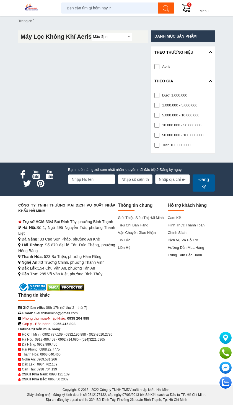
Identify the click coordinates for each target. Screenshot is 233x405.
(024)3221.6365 (93, 339)
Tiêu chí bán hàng (133, 225)
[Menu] (203, 8)
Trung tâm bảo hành (185, 255)
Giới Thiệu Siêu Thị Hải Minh (141, 218)
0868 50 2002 (58, 379)
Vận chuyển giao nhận (137, 233)
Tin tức (124, 240)
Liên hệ (124, 247)
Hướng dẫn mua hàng (186, 247)
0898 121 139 (59, 374)
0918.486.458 (45, 339)
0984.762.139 (47, 364)
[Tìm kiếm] (166, 8)
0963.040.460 (50, 354)
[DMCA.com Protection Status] (65, 287)
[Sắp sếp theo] (112, 37)
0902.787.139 (52, 334)
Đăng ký (203, 183)
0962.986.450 (47, 344)
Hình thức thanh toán (186, 225)
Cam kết (175, 218)
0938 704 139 (47, 369)
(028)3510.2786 (100, 334)
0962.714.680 (68, 339)
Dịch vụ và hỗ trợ (183, 240)
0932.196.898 (76, 334)
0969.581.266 (47, 359)
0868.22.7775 (49, 349)
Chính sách (177, 233)
